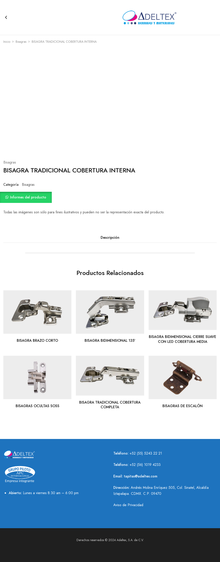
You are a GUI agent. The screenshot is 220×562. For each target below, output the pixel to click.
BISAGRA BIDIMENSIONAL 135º (110, 340)
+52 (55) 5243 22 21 (146, 453)
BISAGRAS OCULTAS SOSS (37, 405)
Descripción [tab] (110, 237)
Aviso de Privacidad (128, 504)
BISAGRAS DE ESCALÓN (182, 405)
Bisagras (21, 41)
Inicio (6, 41)
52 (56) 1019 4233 (146, 464)
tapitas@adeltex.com (140, 476)
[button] (110, 197)
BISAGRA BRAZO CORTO (37, 340)
